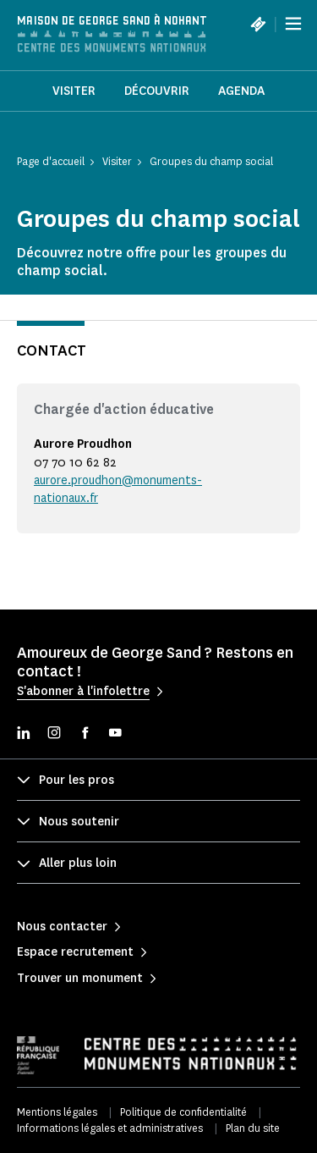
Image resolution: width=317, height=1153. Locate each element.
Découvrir (156, 91)
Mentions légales (57, 1112)
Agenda (241, 91)
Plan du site (253, 1128)
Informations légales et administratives (110, 1128)
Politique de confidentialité (183, 1112)
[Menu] (293, 23)
